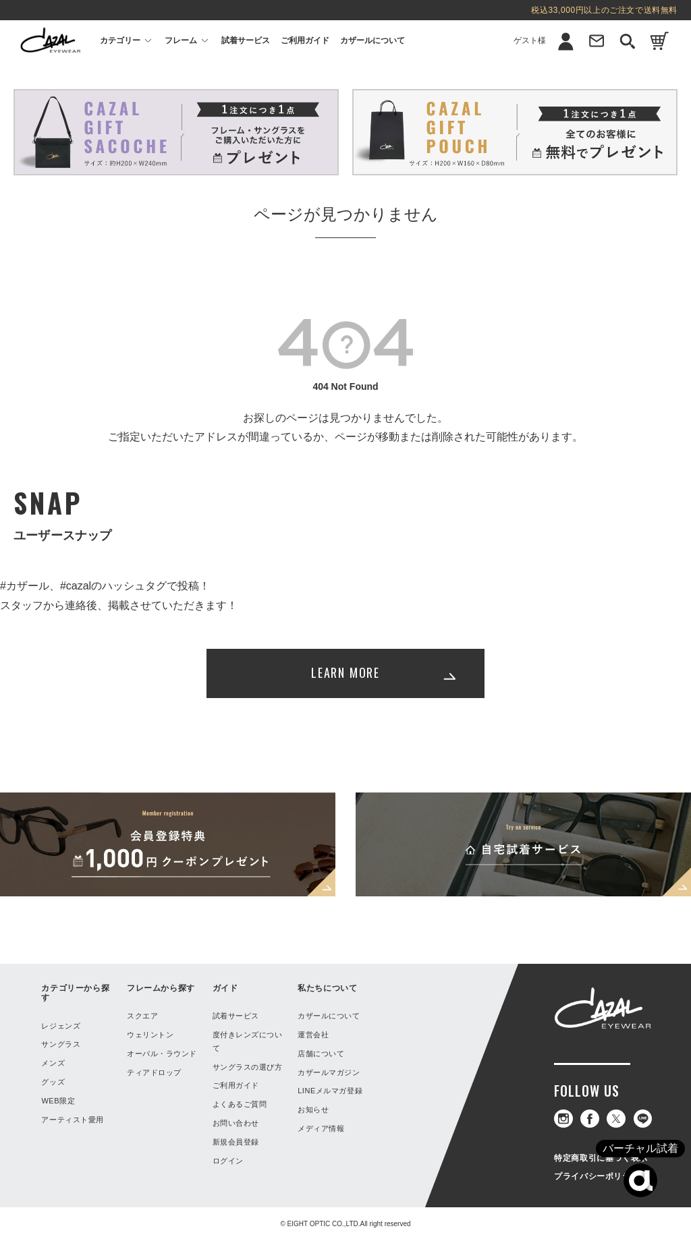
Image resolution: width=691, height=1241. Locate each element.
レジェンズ (60, 1026)
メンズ (53, 1063)
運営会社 (313, 1035)
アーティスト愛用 (72, 1120)
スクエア (142, 1016)
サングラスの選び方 (248, 1067)
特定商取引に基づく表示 (601, 1158)
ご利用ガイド (305, 40)
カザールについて (372, 40)
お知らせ (313, 1109)
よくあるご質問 (240, 1104)
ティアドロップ (154, 1072)
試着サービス (245, 40)
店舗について (321, 1053)
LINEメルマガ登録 (330, 1091)
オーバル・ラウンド (162, 1053)
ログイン (228, 1161)
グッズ (53, 1082)
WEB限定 (58, 1101)
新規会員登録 (236, 1142)
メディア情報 (321, 1128)
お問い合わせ (236, 1123)
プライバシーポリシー (596, 1176)
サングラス (60, 1044)
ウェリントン (150, 1035)
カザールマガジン (329, 1072)
